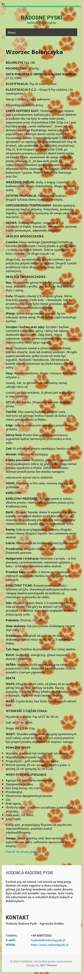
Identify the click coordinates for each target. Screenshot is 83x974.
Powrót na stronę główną (22, 851)
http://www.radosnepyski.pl (50, 944)
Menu (12, 32)
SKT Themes (48, 965)
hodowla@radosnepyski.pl (48, 940)
